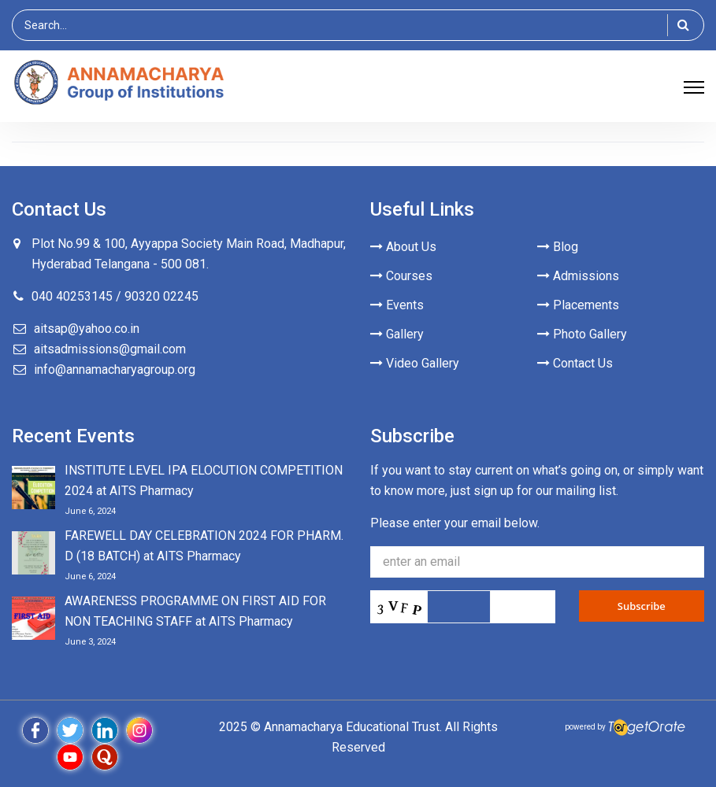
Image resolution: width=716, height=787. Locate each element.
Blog (557, 246)
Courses (401, 275)
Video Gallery (414, 363)
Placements (578, 304)
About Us (403, 246)
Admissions (578, 275)
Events (397, 304)
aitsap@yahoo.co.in (86, 328)
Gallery (397, 334)
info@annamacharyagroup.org (114, 369)
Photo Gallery (582, 334)
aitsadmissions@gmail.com (110, 349)
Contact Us (575, 363)
